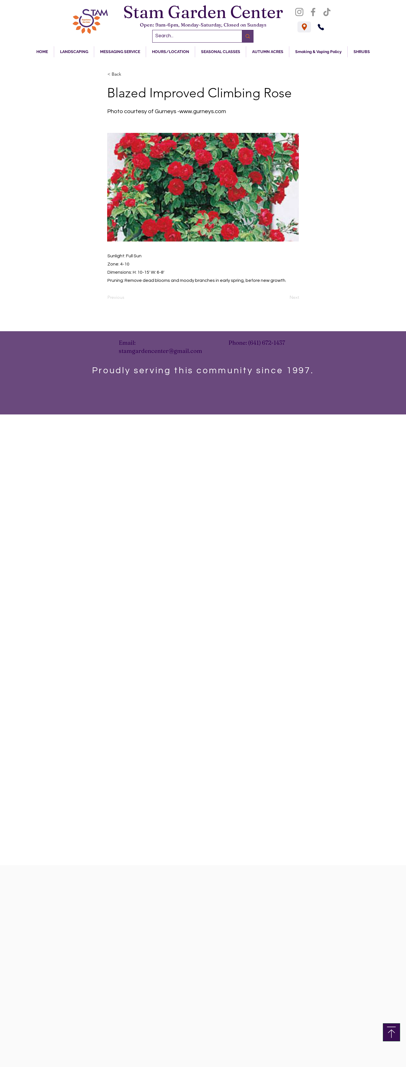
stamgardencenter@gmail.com (160, 350)
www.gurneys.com (202, 111)
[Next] (285, 297)
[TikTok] (326, 11)
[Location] (304, 26)
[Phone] (321, 27)
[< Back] (126, 74)
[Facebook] (313, 11)
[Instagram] (299, 11)
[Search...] (192, 36)
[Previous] (126, 297)
